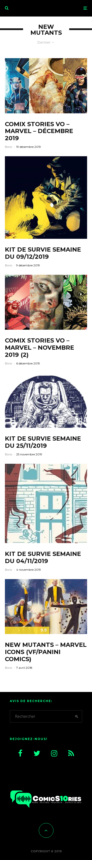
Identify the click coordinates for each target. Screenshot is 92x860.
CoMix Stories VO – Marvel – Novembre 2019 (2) (39, 347)
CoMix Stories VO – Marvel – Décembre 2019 (39, 131)
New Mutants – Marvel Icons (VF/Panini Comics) (46, 652)
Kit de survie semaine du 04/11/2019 (43, 557)
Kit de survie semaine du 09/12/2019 (43, 253)
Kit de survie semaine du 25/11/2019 (43, 442)
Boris (8, 147)
